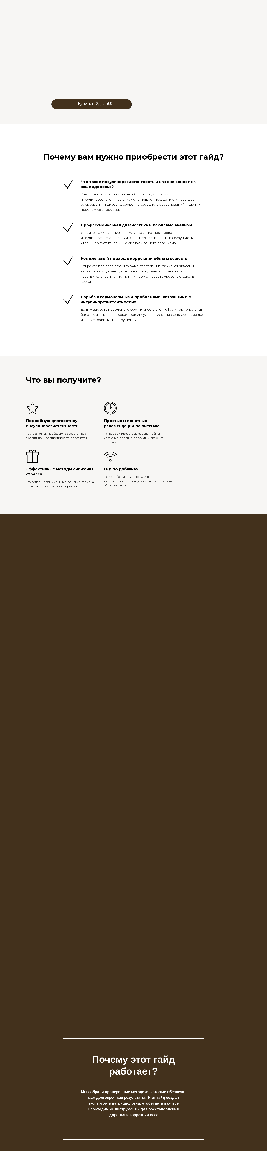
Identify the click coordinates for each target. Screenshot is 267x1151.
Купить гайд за (95, 104)
